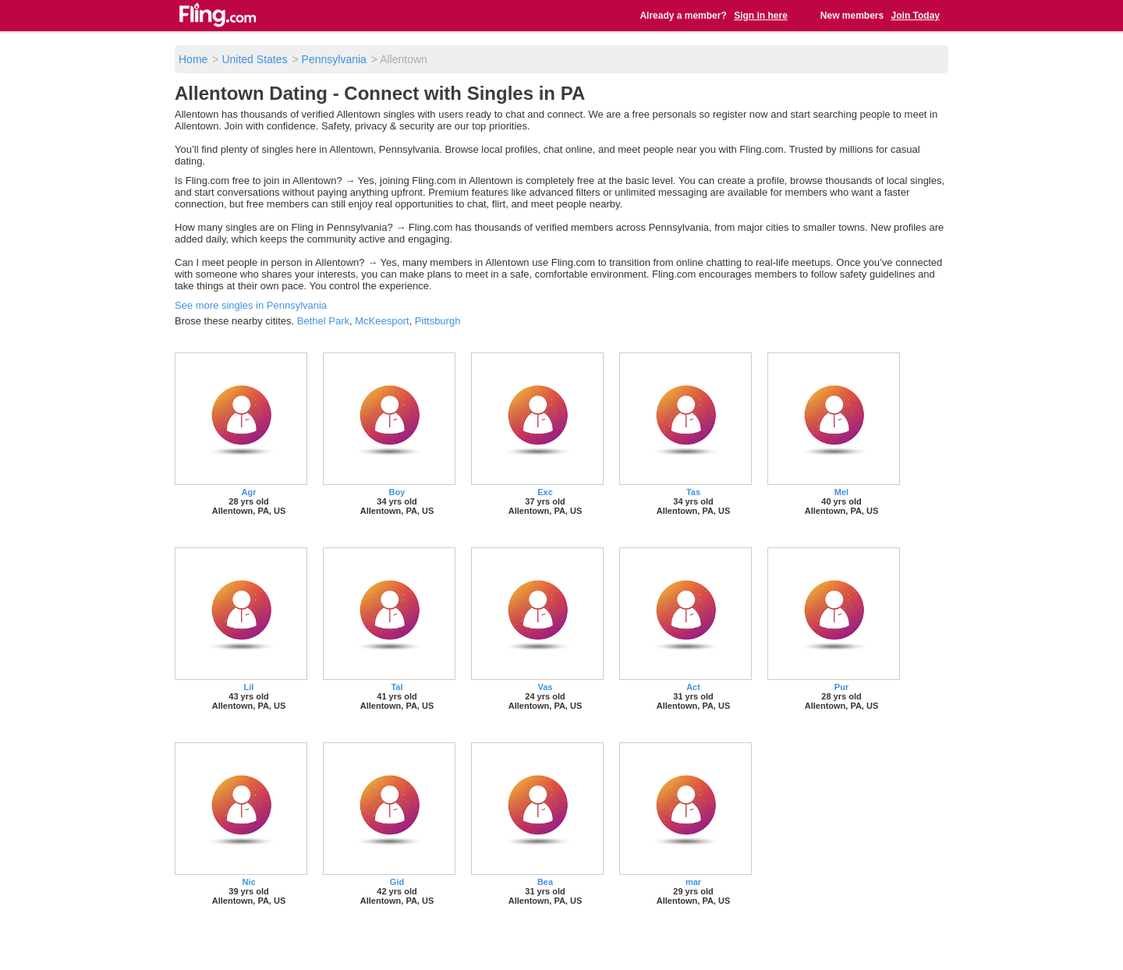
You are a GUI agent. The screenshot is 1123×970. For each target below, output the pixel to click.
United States (254, 59)
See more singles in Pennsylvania (251, 305)
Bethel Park (323, 321)
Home (193, 59)
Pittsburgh (438, 321)
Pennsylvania (334, 59)
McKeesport (382, 321)
